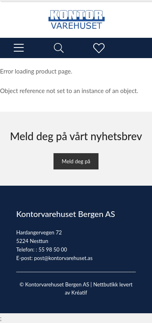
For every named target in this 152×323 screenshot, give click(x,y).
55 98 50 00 (53, 249)
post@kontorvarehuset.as (63, 258)
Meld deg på (76, 161)
